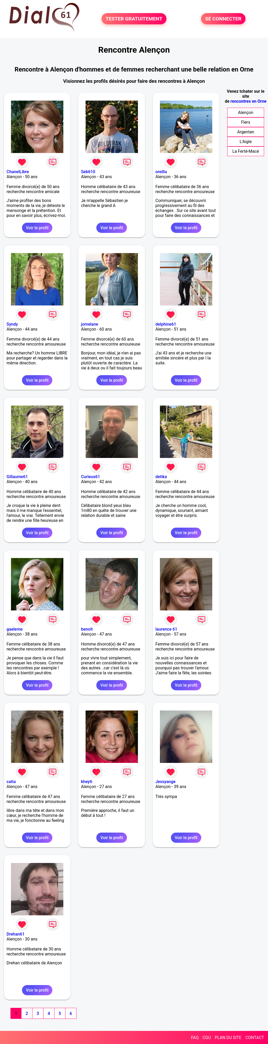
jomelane (89, 324)
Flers (245, 122)
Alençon (245, 112)
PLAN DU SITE (228, 1037)
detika (161, 476)
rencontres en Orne (249, 101)
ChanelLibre (18, 171)
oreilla (161, 171)
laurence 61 (166, 629)
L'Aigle (246, 141)
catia (11, 781)
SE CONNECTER (223, 19)
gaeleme (15, 629)
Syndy (12, 324)
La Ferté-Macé (245, 151)
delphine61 (165, 324)
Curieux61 (90, 476)
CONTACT (254, 1037)
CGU (207, 1037)
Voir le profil (37, 227)
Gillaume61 (17, 476)
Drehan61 (16, 934)
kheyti (86, 781)
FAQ (195, 1037)
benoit (87, 629)
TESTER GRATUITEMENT (134, 19)
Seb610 (88, 171)
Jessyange (165, 781)
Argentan (245, 131)
